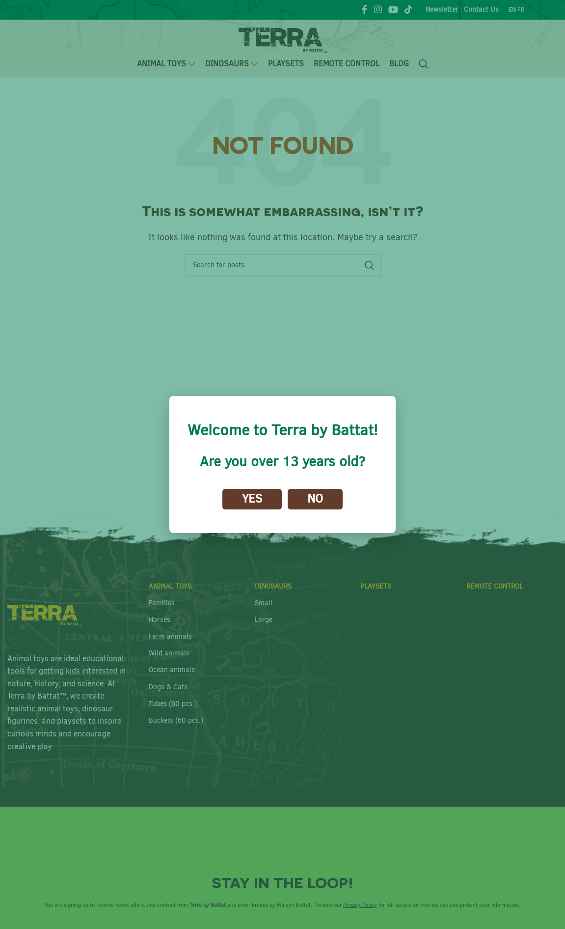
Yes (252, 499)
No (315, 499)
